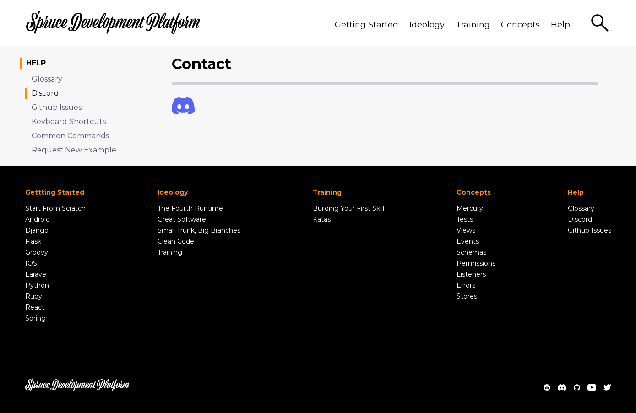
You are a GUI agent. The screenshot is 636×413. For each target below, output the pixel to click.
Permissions (476, 263)
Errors (466, 285)
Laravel (36, 274)
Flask (33, 241)
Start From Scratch (55, 208)
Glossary (581, 208)
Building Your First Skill (348, 208)
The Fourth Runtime (190, 208)
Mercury (470, 208)
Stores (467, 296)
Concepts (520, 25)
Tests (465, 219)
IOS (31, 263)
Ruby (33, 296)
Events (468, 241)
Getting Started (366, 25)
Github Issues (589, 230)
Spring (35, 318)
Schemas (471, 252)
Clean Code (176, 241)
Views (466, 230)
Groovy (36, 252)
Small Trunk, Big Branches (199, 230)
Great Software (182, 219)
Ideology (427, 25)
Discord (580, 219)
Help (560, 25)
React (34, 307)
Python (37, 285)
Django (37, 230)
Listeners (471, 274)
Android (37, 219)
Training (473, 25)
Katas (322, 219)
